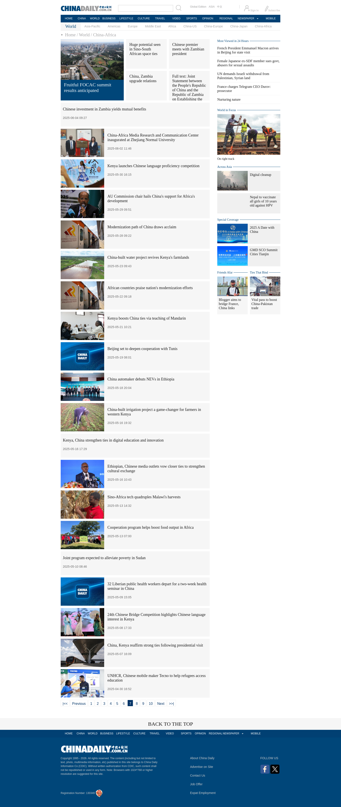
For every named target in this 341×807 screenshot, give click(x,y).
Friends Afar (224, 272)
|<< (65, 703)
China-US (190, 26)
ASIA (212, 6)
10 (151, 703)
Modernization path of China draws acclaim (141, 227)
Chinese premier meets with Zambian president (188, 49)
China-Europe (213, 26)
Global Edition (198, 6)
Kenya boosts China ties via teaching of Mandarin (146, 318)
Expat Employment (203, 793)
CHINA (82, 18)
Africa (172, 26)
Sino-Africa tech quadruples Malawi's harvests (144, 497)
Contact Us (197, 775)
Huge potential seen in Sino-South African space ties (144, 49)
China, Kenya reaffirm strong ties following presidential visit (155, 645)
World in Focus (226, 110)
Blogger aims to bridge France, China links (230, 304)
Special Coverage (228, 219)
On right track (225, 158)
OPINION (207, 18)
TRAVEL (160, 18)
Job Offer (196, 784)
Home (70, 34)
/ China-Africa (103, 34)
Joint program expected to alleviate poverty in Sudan (104, 558)
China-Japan (238, 26)
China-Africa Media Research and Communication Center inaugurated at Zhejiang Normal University (153, 137)
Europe (133, 26)
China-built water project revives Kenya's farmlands (148, 257)
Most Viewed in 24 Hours (233, 41)
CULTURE (144, 18)
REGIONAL (226, 18)
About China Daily (202, 758)
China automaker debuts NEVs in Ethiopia (140, 379)
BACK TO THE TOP (170, 724)
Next (160, 703)
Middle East (153, 26)
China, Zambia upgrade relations (142, 78)
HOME (69, 18)
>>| (171, 703)
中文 (219, 6)
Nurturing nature (229, 99)
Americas (114, 26)
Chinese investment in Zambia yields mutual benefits (104, 109)
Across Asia (224, 166)
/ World (83, 34)
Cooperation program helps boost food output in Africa (150, 527)
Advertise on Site (201, 767)
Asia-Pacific (92, 26)
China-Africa (263, 26)
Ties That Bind (259, 272)
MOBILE (271, 18)
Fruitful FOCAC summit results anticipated (87, 87)
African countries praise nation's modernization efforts (150, 288)
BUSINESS (109, 18)
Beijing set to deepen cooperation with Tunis (142, 349)
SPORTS (191, 18)
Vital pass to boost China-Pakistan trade (264, 304)
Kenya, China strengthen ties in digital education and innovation (113, 440)
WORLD (95, 18)
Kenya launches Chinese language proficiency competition (153, 166)
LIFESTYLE (126, 18)
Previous (79, 703)
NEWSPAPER (246, 18)
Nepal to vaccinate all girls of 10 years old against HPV (263, 201)
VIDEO (176, 18)
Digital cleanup (260, 175)
